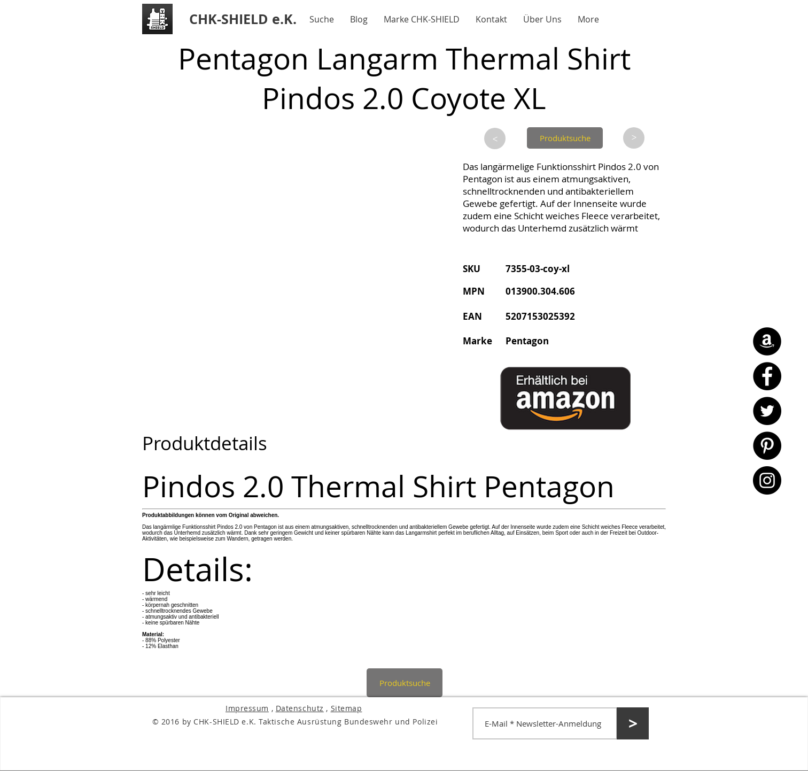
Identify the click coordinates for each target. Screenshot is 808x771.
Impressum (247, 708)
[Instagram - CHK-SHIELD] (767, 480)
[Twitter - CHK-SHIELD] (767, 411)
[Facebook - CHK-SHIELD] (767, 376)
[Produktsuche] (565, 138)
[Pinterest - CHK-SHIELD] (767, 445)
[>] (495, 138)
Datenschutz (300, 708)
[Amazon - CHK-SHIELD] (767, 341)
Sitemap (346, 708)
